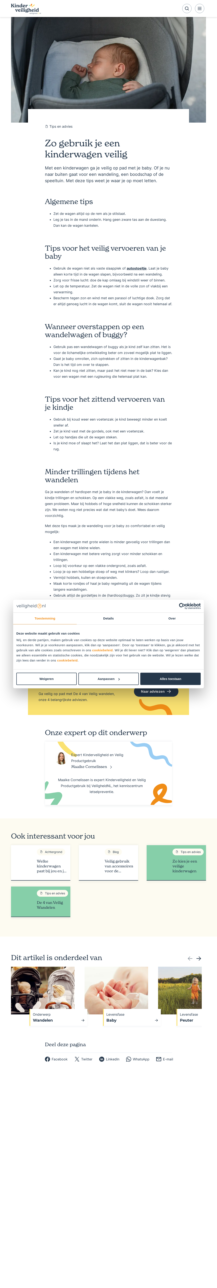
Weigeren (46, 679)
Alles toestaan (170, 679)
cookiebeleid (102, 650)
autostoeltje (137, 268)
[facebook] (56, 1058)
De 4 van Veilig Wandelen (50, 905)
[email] (164, 1058)
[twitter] (83, 1058)
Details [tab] (108, 618)
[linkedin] (109, 1058)
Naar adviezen (156, 691)
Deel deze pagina (65, 1044)
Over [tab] (172, 618)
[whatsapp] (137, 1058)
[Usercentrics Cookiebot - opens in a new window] (182, 606)
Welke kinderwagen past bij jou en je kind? (51, 866)
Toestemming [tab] (45, 618)
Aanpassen (109, 679)
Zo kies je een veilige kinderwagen (184, 866)
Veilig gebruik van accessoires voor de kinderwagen (119, 866)
